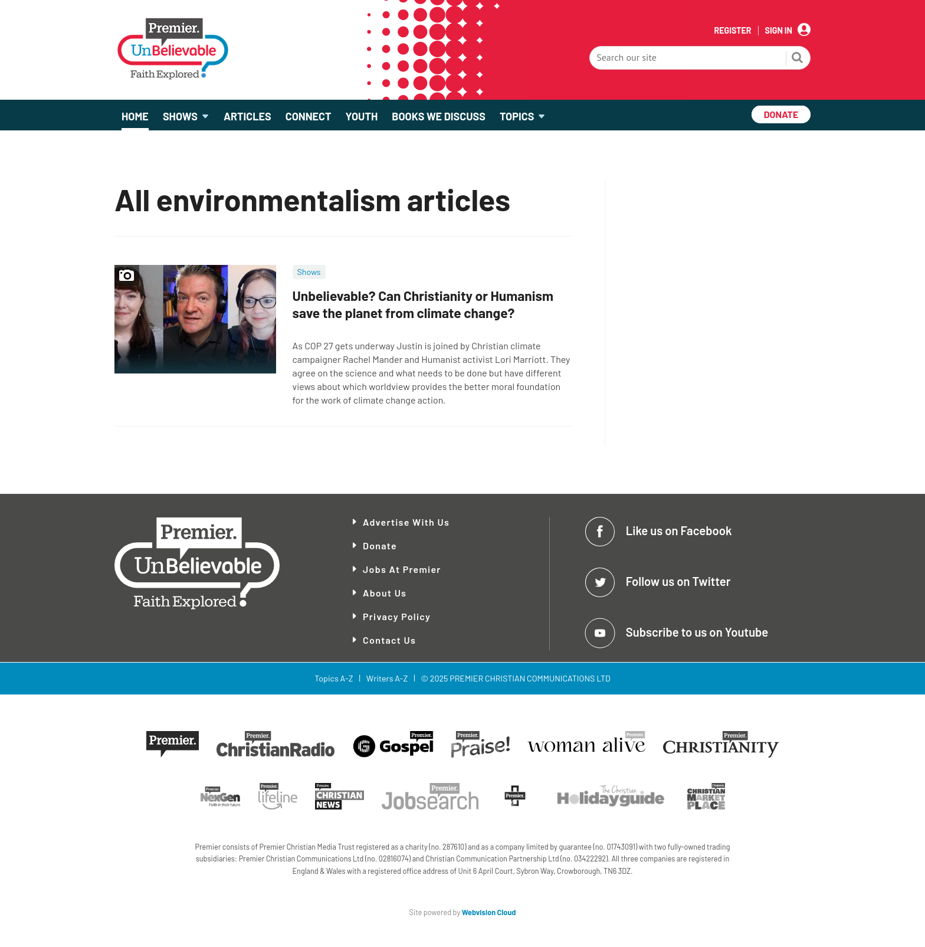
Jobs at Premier (402, 569)
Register (732, 30)
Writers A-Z (387, 678)
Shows (309, 272)
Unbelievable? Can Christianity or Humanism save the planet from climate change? (423, 304)
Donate (380, 545)
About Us (384, 592)
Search (797, 59)
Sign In (778, 30)
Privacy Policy (397, 616)
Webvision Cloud (489, 912)
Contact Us (389, 639)
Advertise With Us (406, 521)
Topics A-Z (333, 678)
